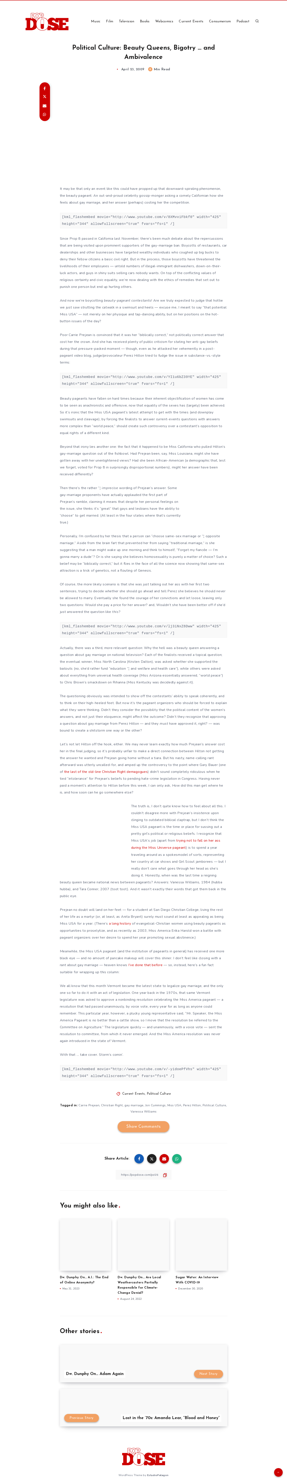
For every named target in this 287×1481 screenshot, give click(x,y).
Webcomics (164, 21)
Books (145, 21)
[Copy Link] (143, 1174)
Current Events (191, 21)
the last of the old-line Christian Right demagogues (106, 771)
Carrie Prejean (89, 1104)
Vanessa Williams (144, 1110)
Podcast (243, 21)
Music (95, 21)
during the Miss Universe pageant (158, 847)
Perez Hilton (192, 1104)
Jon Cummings (155, 1104)
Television (126, 21)
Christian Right (112, 1104)
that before (154, 964)
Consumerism (220, 21)
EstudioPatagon (158, 1474)
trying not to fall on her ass (198, 840)
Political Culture (159, 1093)
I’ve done (135, 964)
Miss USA (174, 1104)
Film (109, 21)
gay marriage (134, 1104)
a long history (120, 923)
